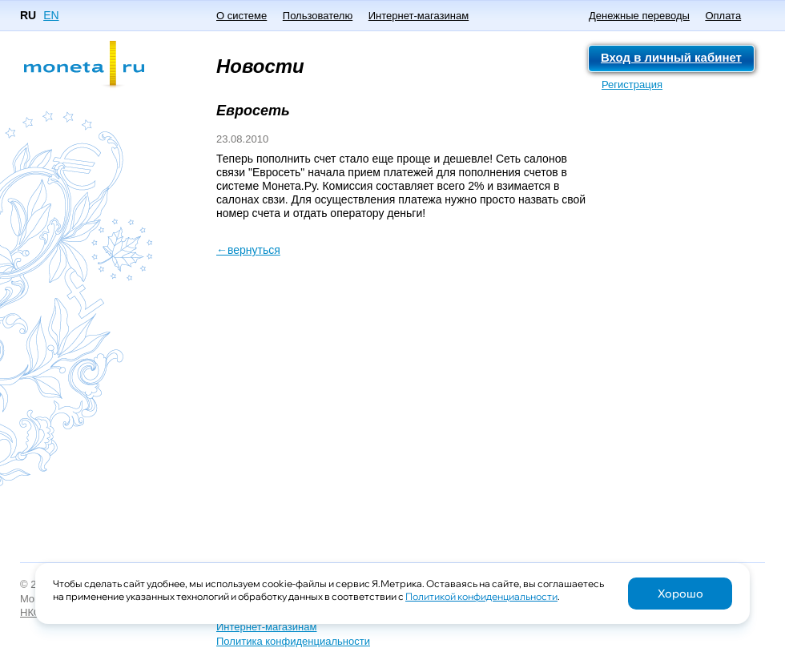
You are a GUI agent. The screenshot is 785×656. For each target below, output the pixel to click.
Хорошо (680, 593)
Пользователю (317, 16)
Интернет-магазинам (418, 16)
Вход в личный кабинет (671, 57)
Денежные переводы (639, 16)
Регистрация (632, 84)
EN (50, 15)
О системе (241, 16)
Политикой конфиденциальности (481, 596)
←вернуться (248, 249)
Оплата (723, 16)
